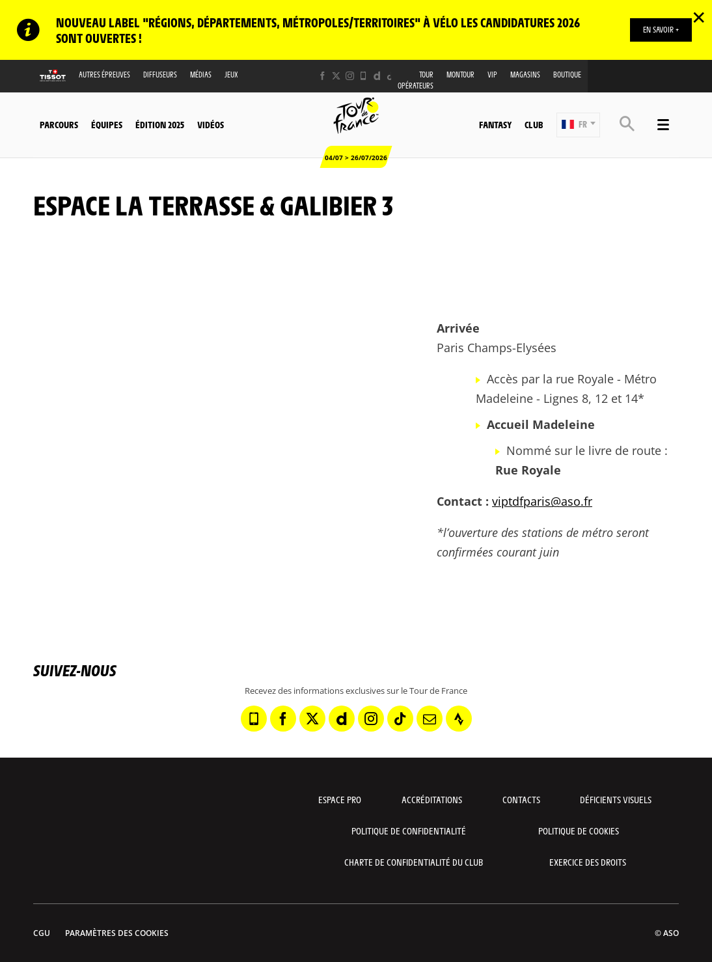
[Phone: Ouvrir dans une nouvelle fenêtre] (363, 76)
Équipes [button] (106, 124)
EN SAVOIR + (661, 29)
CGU (41, 933)
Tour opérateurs (415, 80)
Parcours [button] (59, 124)
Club (534, 124)
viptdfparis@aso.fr (542, 501)
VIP (492, 74)
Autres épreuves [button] (104, 74)
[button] (578, 125)
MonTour (460, 74)
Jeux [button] (231, 74)
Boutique (567, 74)
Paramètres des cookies (117, 933)
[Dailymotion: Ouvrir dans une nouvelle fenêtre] (377, 76)
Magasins (525, 74)
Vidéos (210, 124)
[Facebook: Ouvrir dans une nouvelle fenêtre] (322, 76)
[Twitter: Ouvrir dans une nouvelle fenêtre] (336, 76)
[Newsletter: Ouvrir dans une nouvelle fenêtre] (430, 719)
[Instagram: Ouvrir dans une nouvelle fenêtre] (350, 76)
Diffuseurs (160, 74)
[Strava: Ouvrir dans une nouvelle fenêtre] (459, 719)
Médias (201, 74)
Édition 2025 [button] (159, 124)
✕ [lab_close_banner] (698, 17)
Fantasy (495, 124)
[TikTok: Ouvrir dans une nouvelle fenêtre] (391, 76)
